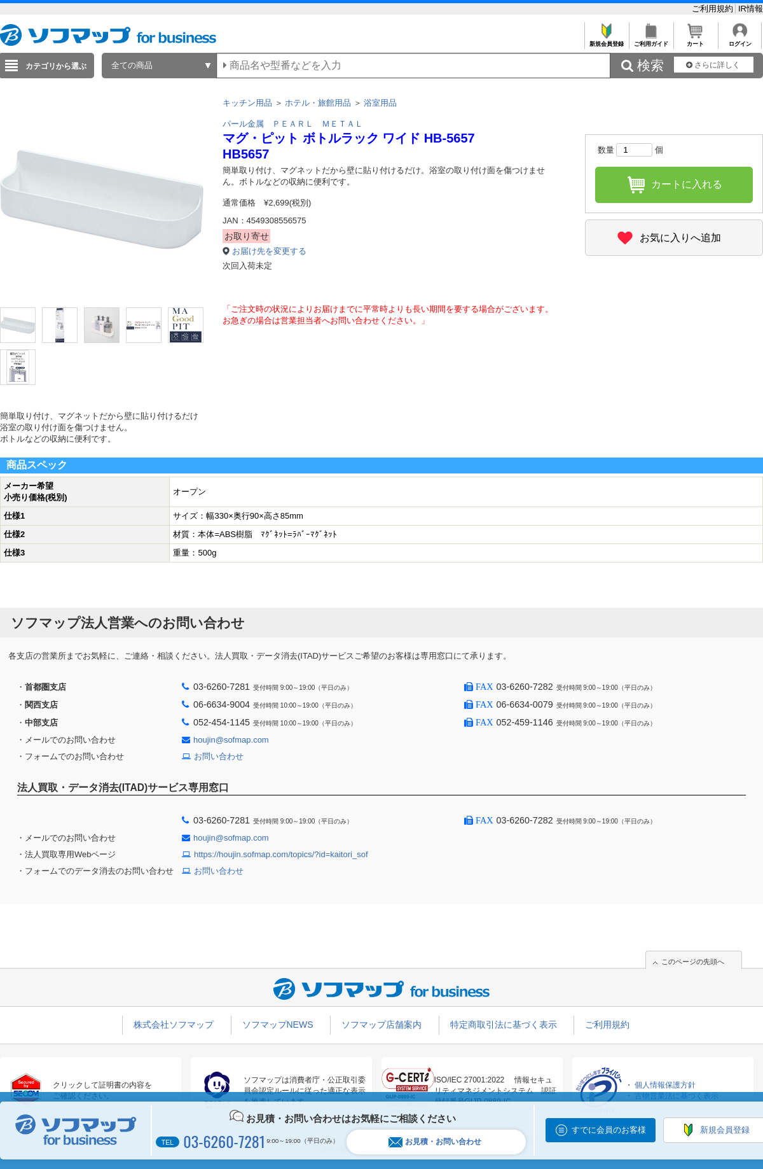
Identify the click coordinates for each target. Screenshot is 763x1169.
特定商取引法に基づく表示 (503, 1024)
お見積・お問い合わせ (434, 1142)
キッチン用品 (247, 103)
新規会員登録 (606, 40)
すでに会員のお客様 (609, 1130)
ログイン (739, 40)
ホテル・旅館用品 (318, 103)
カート (695, 40)
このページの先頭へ (692, 961)
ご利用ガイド (650, 40)
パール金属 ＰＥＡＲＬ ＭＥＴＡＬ (293, 124)
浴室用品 (380, 103)
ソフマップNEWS (277, 1024)
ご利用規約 (714, 8)
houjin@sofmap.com (231, 740)
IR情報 (750, 8)
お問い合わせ (219, 756)
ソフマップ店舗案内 (381, 1024)
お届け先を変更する (269, 251)
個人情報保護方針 (665, 1085)
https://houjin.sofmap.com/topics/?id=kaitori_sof (281, 854)
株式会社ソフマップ (174, 1024)
